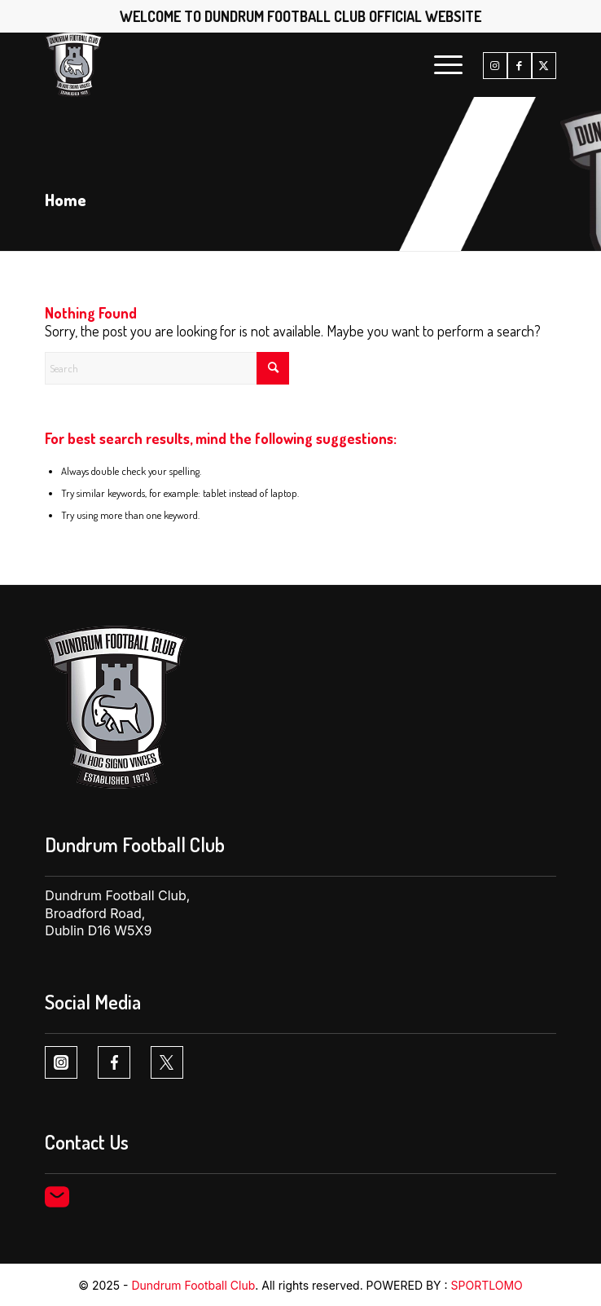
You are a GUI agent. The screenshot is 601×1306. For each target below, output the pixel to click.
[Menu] (440, 64)
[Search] (167, 368)
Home (65, 199)
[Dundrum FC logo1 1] (249, 64)
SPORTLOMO (487, 1285)
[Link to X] (544, 65)
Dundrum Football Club (193, 1285)
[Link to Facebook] (519, 65)
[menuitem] (440, 64)
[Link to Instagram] (495, 65)
